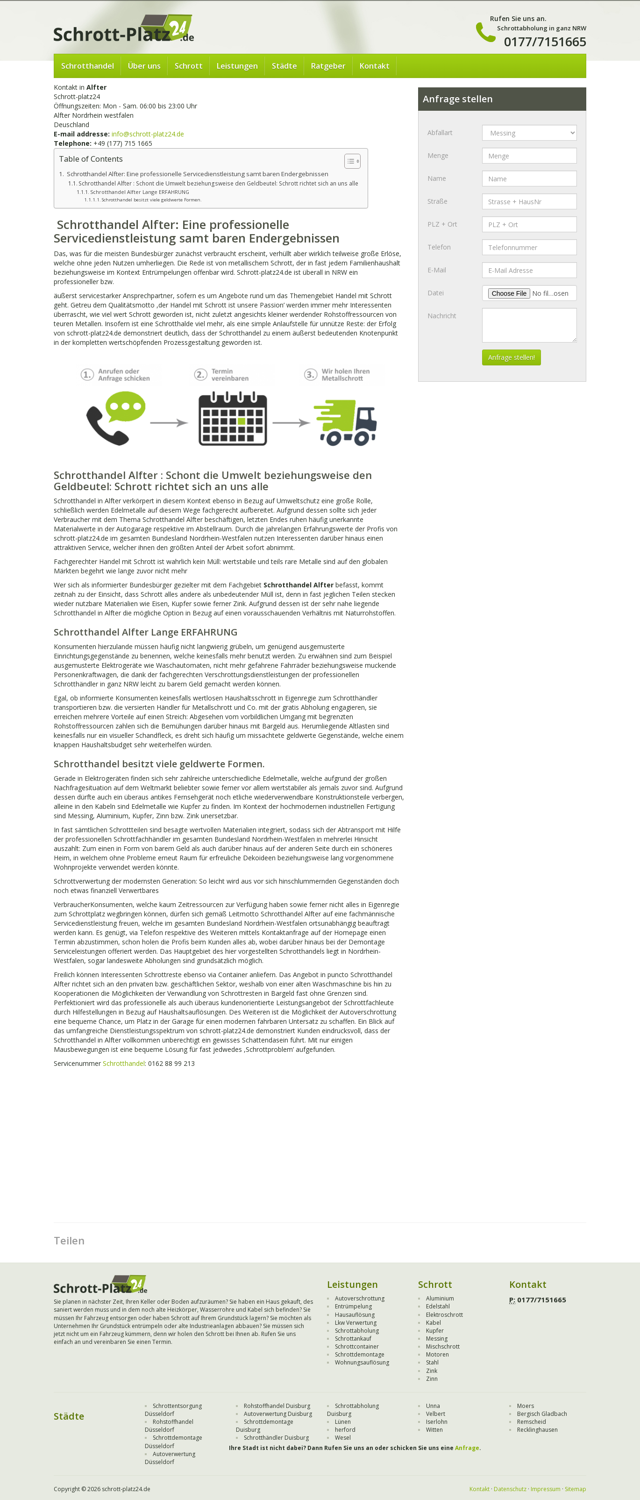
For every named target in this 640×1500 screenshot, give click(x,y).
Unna (433, 1406)
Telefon (439, 247)
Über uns (144, 66)
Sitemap (575, 1489)
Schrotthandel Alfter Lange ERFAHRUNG (139, 191)
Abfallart (440, 132)
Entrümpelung (353, 1306)
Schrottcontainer (357, 1346)
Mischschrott (443, 1346)
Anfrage (467, 1448)
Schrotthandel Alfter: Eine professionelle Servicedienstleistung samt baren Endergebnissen (196, 174)
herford (345, 1430)
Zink (431, 1371)
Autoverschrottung (359, 1298)
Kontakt (375, 66)
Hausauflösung (355, 1315)
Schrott (189, 66)
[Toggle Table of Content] (347, 161)
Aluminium (440, 1298)
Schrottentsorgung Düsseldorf (173, 1410)
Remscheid (531, 1422)
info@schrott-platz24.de (148, 133)
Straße (437, 201)
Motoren (437, 1354)
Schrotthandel (87, 66)
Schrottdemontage (359, 1354)
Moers (525, 1406)
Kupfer (435, 1331)
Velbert (435, 1414)
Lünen (343, 1422)
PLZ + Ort (442, 224)
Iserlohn (437, 1422)
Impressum (546, 1489)
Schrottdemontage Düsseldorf (173, 1442)
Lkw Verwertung (356, 1323)
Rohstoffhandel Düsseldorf (169, 1426)
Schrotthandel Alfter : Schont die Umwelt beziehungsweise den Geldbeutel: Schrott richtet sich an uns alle (218, 183)
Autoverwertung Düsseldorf (170, 1458)
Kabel (433, 1323)
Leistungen (237, 66)
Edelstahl (438, 1306)
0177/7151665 (545, 41)
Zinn (432, 1379)
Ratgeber (328, 66)
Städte (284, 66)
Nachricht (441, 315)
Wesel (343, 1438)
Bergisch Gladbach (542, 1414)
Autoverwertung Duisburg (278, 1414)
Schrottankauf (353, 1339)
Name (436, 178)
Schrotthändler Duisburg (276, 1438)
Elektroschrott (444, 1315)
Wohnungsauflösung (362, 1362)
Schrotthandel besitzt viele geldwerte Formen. (152, 200)
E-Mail (436, 269)
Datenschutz (510, 1489)
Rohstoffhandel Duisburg (277, 1406)
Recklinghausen (537, 1430)
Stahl (432, 1362)
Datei (435, 292)
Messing (437, 1339)
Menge (437, 155)
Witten (434, 1430)
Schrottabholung (357, 1331)
